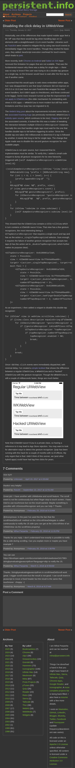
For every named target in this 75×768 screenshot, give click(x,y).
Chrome (26, 652)
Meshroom (27, 675)
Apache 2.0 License (59, 744)
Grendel (26, 662)
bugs (29, 115)
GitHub (53, 712)
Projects (27, 14)
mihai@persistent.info (60, 655)
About (6, 14)
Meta (25, 679)
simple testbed (38, 368)
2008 (7, 705)
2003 (7, 721)
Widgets (26, 715)
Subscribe (10, 17)
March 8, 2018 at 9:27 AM (39, 586)
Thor (25, 705)
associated (14, 115)
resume (64, 697)
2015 (7, 682)
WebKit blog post (17, 111)
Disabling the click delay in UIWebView (33, 26)
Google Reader (57, 684)
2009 (7, 702)
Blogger (53, 716)
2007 (7, 708)
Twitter (53, 719)
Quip (61, 30)
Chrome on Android (32, 61)
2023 (7, 655)
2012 (7, 692)
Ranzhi (17, 490)
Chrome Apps (56, 681)
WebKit (67, 30)
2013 (7, 688)
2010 (7, 698)
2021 (7, 662)
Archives (16, 14)
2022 (7, 659)
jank (21, 55)
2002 (7, 725)
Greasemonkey (30, 659)
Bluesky (61, 716)
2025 (7, 649)
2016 (7, 679)
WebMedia (27, 711)
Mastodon (63, 709)
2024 (7, 652)
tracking (22, 115)
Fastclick (12, 45)
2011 (7, 695)
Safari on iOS (52, 61)
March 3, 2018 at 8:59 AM (42, 566)
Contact (22, 17)
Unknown (18, 479)
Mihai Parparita (21, 531)
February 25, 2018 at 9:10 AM (41, 510)
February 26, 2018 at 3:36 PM (41, 548)
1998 (7, 731)
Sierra (25, 698)
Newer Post (64, 20)
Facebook (61, 719)
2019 (7, 669)
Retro (25, 695)
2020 (7, 665)
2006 (7, 711)
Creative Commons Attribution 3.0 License (58, 760)
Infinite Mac (28, 672)
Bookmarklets (29, 649)
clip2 (25, 655)
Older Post (10, 20)
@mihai (33, 17)
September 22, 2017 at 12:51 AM (38, 490)
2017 (7, 675)
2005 (7, 715)
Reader (26, 692)
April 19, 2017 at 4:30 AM (36, 479)
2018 (7, 672)
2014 (7, 685)
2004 (7, 718)
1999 (7, 728)
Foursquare (59, 722)
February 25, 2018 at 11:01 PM (45, 531)
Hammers (27, 665)
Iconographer (29, 669)
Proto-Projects (29, 682)
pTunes (26, 685)
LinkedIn (61, 712)
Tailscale (26, 702)
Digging (55, 118)
